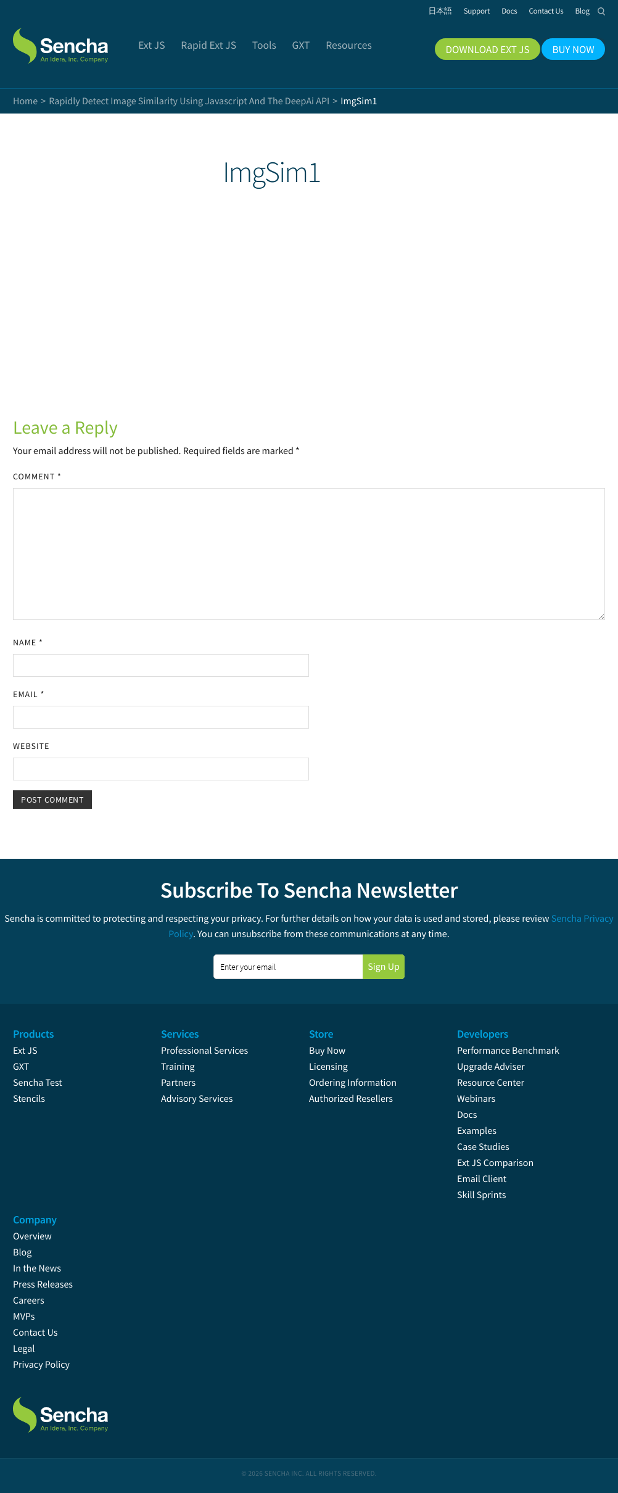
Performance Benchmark (508, 1050)
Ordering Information (353, 1083)
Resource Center (490, 1083)
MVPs (24, 1316)
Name (28, 642)
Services (180, 1034)
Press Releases (43, 1284)
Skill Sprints (481, 1195)
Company (35, 1219)
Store (321, 1034)
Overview (32, 1236)
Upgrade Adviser (491, 1067)
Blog (22, 1252)
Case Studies (483, 1147)
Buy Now (327, 1050)
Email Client (481, 1179)
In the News (37, 1268)
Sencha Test (37, 1083)
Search (601, 11)
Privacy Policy (41, 1365)
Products (33, 1034)
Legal (24, 1348)
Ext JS (25, 1050)
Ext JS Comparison (495, 1163)
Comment (37, 476)
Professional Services (204, 1050)
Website (31, 745)
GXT (21, 1067)
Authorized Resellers (351, 1099)
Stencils (29, 1099)
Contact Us (35, 1332)
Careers (28, 1300)
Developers (482, 1034)
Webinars (476, 1099)
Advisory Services (197, 1099)
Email (28, 694)
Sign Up (384, 967)
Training (178, 1067)
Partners (178, 1083)
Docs (467, 1115)
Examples (476, 1131)
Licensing (328, 1067)
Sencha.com (76, 39)
